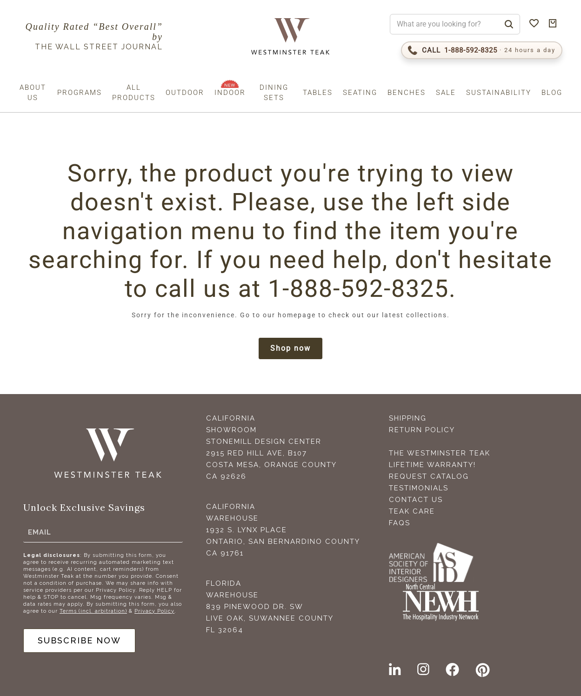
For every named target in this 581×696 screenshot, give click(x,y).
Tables (318, 92)
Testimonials (418, 488)
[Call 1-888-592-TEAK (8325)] (481, 50)
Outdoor (185, 92)
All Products (133, 92)
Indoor (230, 92)
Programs (79, 92)
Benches (406, 92)
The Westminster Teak (439, 453)
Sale (446, 92)
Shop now (290, 348)
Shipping (408, 418)
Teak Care (412, 511)
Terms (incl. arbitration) (93, 611)
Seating (360, 92)
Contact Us (416, 499)
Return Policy (422, 430)
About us (33, 92)
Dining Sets (274, 92)
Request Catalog (429, 476)
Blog (551, 92)
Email (39, 532)
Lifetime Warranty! (432, 465)
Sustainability (498, 92)
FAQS (399, 523)
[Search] (509, 24)
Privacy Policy (154, 611)
